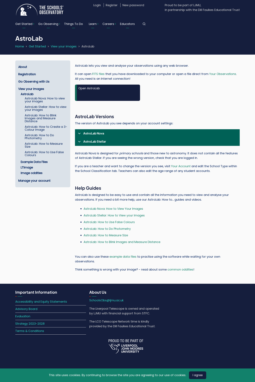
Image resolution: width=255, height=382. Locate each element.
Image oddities (31, 173)
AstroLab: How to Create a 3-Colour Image (46, 128)
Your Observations (222, 74)
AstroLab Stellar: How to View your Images (114, 215)
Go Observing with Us (33, 82)
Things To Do (73, 24)
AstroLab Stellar (91, 143)
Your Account (181, 166)
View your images (64, 46)
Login (97, 5)
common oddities (180, 269)
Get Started (23, 24)
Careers (108, 24)
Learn (93, 24)
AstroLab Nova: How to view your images (45, 99)
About (22, 67)
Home (19, 46)
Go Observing (48, 24)
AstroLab (27, 94)
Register (112, 5)
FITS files (98, 74)
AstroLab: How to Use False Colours (109, 222)
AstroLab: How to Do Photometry (107, 229)
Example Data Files (34, 162)
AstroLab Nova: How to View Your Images (113, 209)
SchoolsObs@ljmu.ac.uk (106, 300)
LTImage (27, 167)
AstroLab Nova (90, 134)
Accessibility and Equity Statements (41, 302)
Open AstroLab (89, 88)
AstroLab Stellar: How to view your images (46, 108)
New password (133, 5)
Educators (127, 24)
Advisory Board (26, 309)
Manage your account (34, 181)
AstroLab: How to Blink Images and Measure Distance (122, 242)
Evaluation (22, 316)
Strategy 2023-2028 (30, 324)
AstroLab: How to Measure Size (106, 235)
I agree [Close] (198, 375)
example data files (122, 257)
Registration (27, 74)
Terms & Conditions (29, 331)
